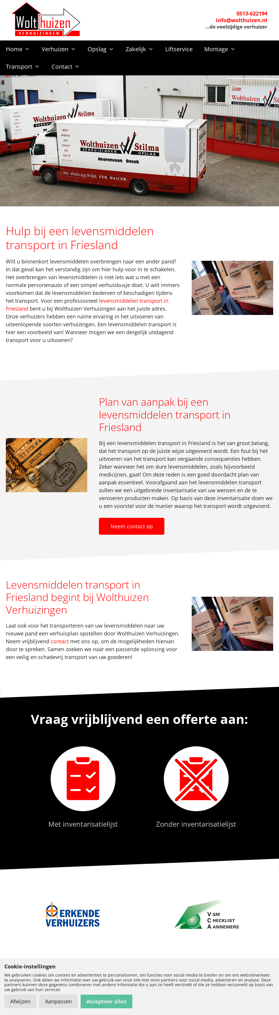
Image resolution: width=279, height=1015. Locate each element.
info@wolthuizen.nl (241, 20)
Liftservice (179, 49)
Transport (26, 66)
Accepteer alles (106, 1001)
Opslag (104, 49)
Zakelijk (142, 49)
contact (60, 641)
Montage (222, 49)
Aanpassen (58, 1001)
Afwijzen (20, 1001)
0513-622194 (252, 13)
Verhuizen (62, 49)
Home (21, 49)
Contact (68, 66)
